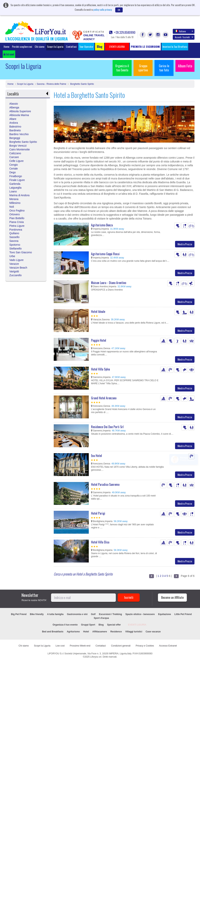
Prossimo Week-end (80, 645)
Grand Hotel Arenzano (103, 398)
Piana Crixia (16, 222)
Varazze (14, 263)
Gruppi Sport (88, 624)
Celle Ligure (16, 160)
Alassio (13, 103)
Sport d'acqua (101, 618)
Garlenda (14, 183)
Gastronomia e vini (77, 614)
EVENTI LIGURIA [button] (117, 46)
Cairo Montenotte (19, 149)
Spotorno (14, 244)
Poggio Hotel (98, 340)
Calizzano (15, 153)
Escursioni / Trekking (110, 614)
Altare (12, 118)
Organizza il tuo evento (65, 624)
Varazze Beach (18, 267)
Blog (101, 624)
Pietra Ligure (16, 225)
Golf (93, 614)
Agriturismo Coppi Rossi (105, 254)
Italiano (184, 31)
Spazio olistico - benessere (140, 614)
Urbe (12, 256)
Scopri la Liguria (55, 46)
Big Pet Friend (18, 614)
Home (6, 46)
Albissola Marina (19, 115)
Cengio (13, 164)
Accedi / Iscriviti (184, 37)
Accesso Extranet (168, 645)
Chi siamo (39, 46)
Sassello (14, 237)
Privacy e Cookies (145, 645)
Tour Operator (86, 46)
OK (119, 9)
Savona (13, 240)
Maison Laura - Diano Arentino (108, 282)
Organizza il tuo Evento (122, 68)
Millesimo (14, 202)
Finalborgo (15, 176)
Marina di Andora (19, 195)
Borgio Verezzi (17, 145)
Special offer (114, 624)
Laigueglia (15, 187)
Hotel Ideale (98, 311)
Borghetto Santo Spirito (82, 84)
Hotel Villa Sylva (100, 369)
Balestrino (15, 126)
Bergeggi (14, 138)
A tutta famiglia (55, 614)
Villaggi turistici (133, 631)
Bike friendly (37, 614)
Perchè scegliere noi (22, 46)
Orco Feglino (17, 210)
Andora (13, 122)
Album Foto (185, 65)
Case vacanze (153, 631)
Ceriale (13, 168)
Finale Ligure (17, 180)
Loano (13, 191)
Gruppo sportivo (143, 68)
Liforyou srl (96, 656)
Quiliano (14, 233)
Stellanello (15, 248)
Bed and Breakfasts (52, 631)
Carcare (14, 157)
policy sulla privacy (102, 9)
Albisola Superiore (20, 111)
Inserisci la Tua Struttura (174, 46)
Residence (116, 631)
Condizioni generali (120, 645)
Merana (13, 199)
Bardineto (15, 130)
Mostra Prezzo (185, 244)
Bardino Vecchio (19, 134)
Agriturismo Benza (102, 225)
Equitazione (164, 614)
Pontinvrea (15, 229)
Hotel (86, 631)
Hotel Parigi (98, 513)
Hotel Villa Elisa (100, 542)
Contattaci (71, 46)
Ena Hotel (96, 455)
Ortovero (14, 214)
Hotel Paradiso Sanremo (105, 484)
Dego (12, 172)
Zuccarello (15, 275)
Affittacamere (99, 631)
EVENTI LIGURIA (137, 624)
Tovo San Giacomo (20, 252)
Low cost (60, 645)
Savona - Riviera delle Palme (51, 84)
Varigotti (14, 271)
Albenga (14, 107)
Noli (11, 206)
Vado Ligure (16, 260)
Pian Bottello (16, 218)
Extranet (9, 54)
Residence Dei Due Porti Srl (107, 427)
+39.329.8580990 (122, 32)
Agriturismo (73, 631)
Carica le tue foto (164, 68)
